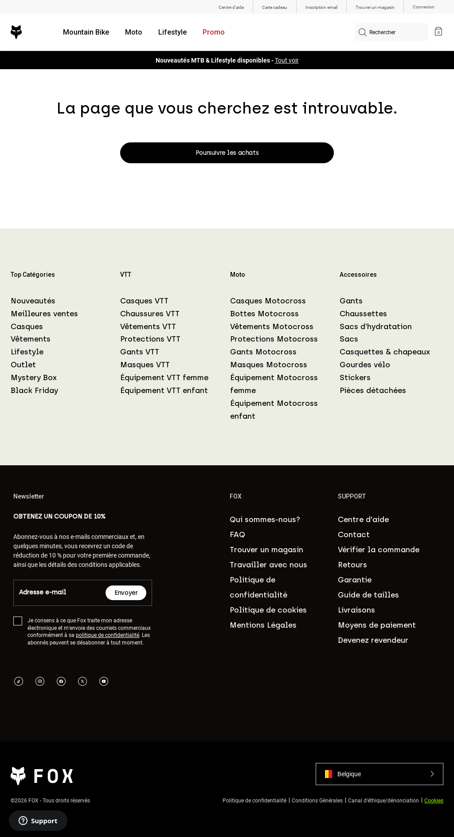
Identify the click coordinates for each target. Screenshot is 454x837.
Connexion (423, 7)
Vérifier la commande (378, 549)
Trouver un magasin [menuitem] (375, 7)
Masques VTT (145, 364)
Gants (351, 300)
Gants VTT (139, 351)
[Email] (60, 592)
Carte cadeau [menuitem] (274, 7)
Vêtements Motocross (271, 326)
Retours (352, 564)
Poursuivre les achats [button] (227, 153)
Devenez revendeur (373, 640)
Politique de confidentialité (254, 800)
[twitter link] (82, 682)
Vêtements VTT (148, 326)
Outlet (23, 364)
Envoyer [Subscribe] (125, 593)
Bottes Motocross (264, 313)
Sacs (349, 338)
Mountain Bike (86, 32)
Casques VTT (144, 300)
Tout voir (287, 60)
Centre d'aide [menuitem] (231, 7)
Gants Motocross (263, 351)
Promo (214, 32)
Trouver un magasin (266, 549)
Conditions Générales (317, 800)
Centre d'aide (363, 519)
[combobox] (391, 32)
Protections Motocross (274, 338)
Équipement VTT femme (164, 377)
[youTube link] (103, 682)
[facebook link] (61, 682)
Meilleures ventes (44, 313)
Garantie (355, 579)
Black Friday (34, 390)
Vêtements (31, 338)
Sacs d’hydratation (376, 326)
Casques (27, 326)
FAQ (237, 534)
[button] (379, 774)
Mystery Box (34, 377)
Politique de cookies (268, 609)
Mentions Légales (263, 625)
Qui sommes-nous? (265, 519)
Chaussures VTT (150, 313)
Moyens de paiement (377, 625)
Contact (354, 534)
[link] (438, 32)
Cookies (433, 800)
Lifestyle (172, 32)
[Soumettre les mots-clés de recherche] (363, 33)
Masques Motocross (268, 364)
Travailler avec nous (268, 564)
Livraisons (356, 609)
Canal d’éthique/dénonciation (383, 800)
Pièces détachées (373, 390)
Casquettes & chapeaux (385, 351)
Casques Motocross (268, 300)
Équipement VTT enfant (164, 390)
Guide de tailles (368, 594)
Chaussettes (363, 313)
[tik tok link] (18, 682)
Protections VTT (150, 338)
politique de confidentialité (107, 634)
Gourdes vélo (365, 364)
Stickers (355, 377)
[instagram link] (40, 682)
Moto (133, 32)
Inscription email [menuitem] (321, 7)
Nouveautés (33, 300)
